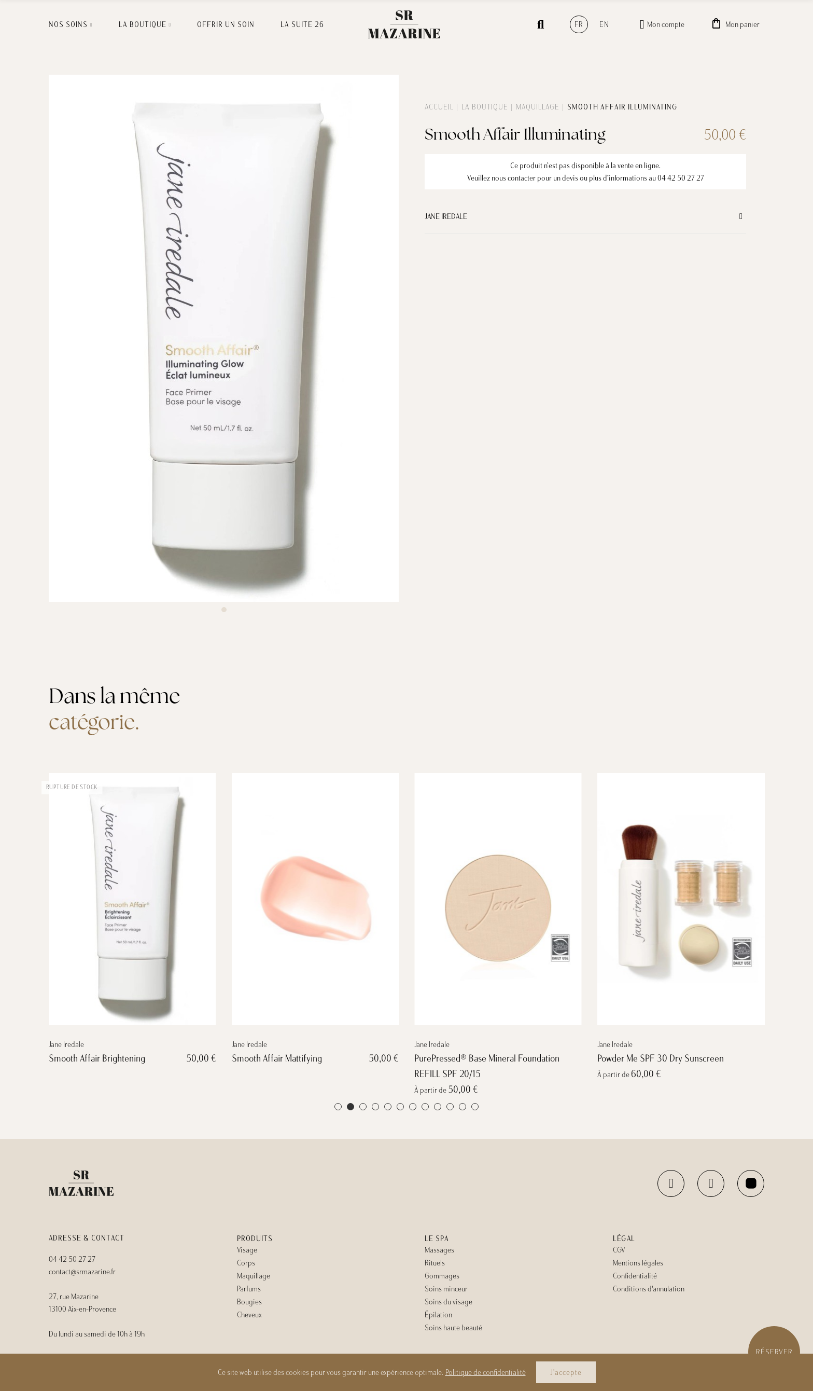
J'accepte (566, 1372)
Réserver (774, 1352)
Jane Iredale (446, 216)
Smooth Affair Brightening (97, 1094)
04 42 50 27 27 (680, 178)
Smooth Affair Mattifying (277, 1094)
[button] (224, 609)
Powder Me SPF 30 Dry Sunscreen (660, 1094)
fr (578, 24)
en (604, 24)
